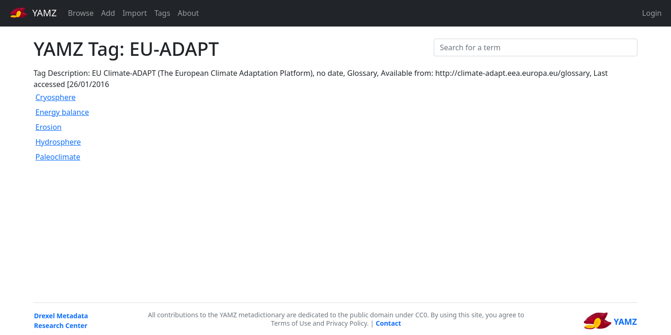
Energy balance (62, 112)
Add (108, 13)
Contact (388, 323)
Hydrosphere (58, 142)
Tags (162, 13)
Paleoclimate (57, 157)
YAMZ (33, 12)
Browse (81, 13)
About (188, 13)
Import (135, 13)
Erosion (48, 127)
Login (652, 13)
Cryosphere (55, 97)
